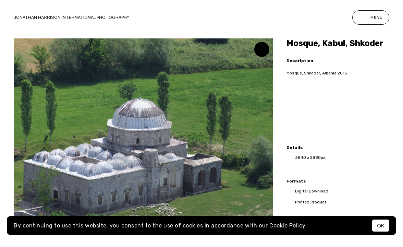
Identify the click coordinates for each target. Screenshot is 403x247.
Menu (371, 17)
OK (380, 225)
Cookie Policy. (288, 225)
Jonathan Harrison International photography (71, 17)
